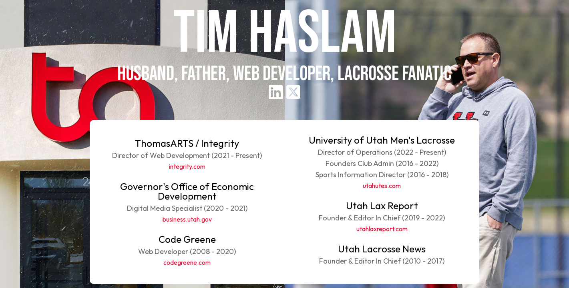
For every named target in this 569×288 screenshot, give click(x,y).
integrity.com (187, 166)
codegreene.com (187, 262)
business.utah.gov (187, 219)
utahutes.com (382, 186)
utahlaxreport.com (382, 229)
